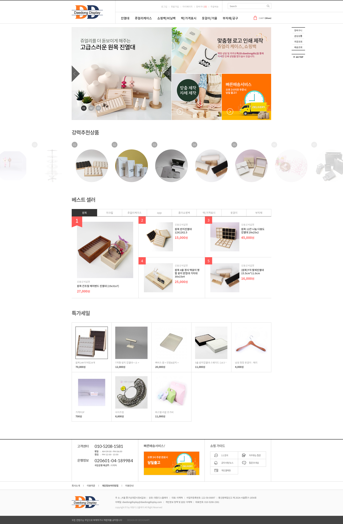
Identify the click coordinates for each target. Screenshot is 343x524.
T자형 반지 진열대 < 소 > (127, 362)
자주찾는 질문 (255, 455)
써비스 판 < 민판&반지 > (167, 362)
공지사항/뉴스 (227, 462)
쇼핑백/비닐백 (166, 18)
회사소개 (76, 485)
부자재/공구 (230, 18)
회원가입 (175, 6)
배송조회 (298, 47)
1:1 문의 (224, 455)
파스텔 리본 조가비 (164, 412)
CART (265, 18)
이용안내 (129, 485)
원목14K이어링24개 (85, 362)
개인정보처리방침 (110, 485)
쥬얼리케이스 (143, 18)
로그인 (164, 6)
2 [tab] (91, 108)
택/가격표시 (188, 18)
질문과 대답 (254, 462)
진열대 (125, 18)
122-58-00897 (208, 497)
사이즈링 (119, 412)
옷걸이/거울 (209, 18)
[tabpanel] (121, 73)
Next (167, 73)
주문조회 (298, 41)
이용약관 (91, 485)
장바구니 (298, 30)
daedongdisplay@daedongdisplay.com (142, 501)
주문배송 (215, 6)
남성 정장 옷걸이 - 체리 (246, 362)
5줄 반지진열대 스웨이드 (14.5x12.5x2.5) (215, 362)
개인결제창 (226, 470)
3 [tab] (98, 108)
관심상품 (298, 35)
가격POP (79, 412)
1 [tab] (84, 108)
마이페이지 (188, 6)
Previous (76, 73)
